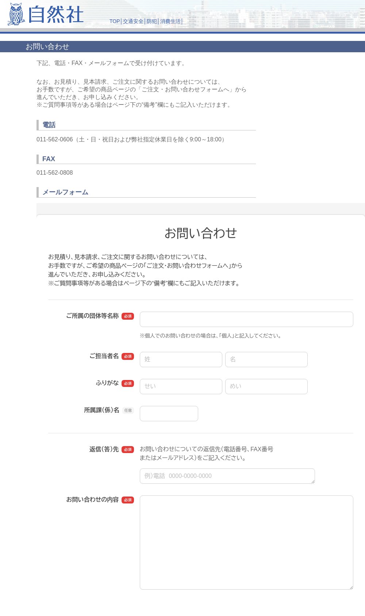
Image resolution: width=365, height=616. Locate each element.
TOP (115, 21)
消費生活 (170, 21)
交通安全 (133, 21)
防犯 (152, 21)
